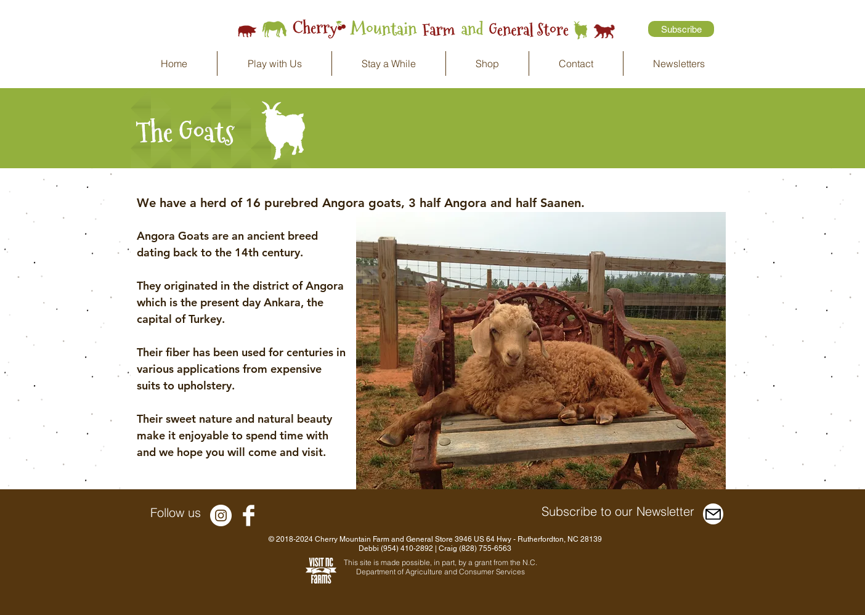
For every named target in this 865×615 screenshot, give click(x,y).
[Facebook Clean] (248, 515)
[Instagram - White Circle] (221, 515)
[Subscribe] (681, 29)
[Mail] (713, 513)
